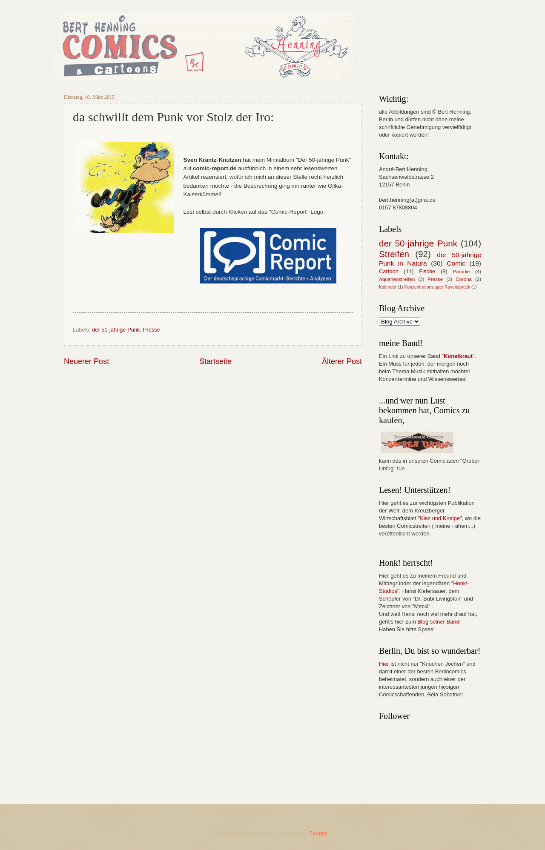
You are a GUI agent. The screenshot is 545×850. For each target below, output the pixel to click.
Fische (427, 271)
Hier (384, 664)
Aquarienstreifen (397, 279)
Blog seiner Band (438, 621)
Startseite (215, 361)
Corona (464, 279)
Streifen (394, 254)
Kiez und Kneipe (440, 518)
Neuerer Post (86, 361)
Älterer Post (342, 361)
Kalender (387, 287)
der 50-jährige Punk (116, 329)
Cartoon (389, 271)
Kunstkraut (458, 356)
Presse (151, 329)
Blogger (318, 833)
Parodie (461, 271)
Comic (456, 263)
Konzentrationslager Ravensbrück (437, 287)
